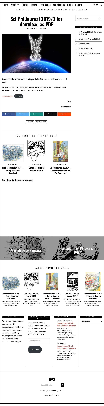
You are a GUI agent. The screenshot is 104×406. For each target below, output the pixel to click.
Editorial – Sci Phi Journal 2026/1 (36, 169)
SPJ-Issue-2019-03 (7, 96)
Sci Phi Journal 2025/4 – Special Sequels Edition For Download (60, 170)
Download (19, 96)
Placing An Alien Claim (86, 49)
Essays (34, 5)
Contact (57, 395)
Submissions (59, 5)
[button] (99, 18)
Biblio (70, 5)
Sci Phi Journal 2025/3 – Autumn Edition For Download (93, 296)
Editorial (43, 29)
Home (5, 5)
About (13, 5)
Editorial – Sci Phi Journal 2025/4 (72, 294)
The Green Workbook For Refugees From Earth (89, 54)
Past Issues (45, 5)
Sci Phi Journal (41, 122)
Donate (78, 5)
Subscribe (35, 349)
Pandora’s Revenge (84, 44)
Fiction (25, 5)
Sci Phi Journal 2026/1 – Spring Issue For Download (12, 170)
